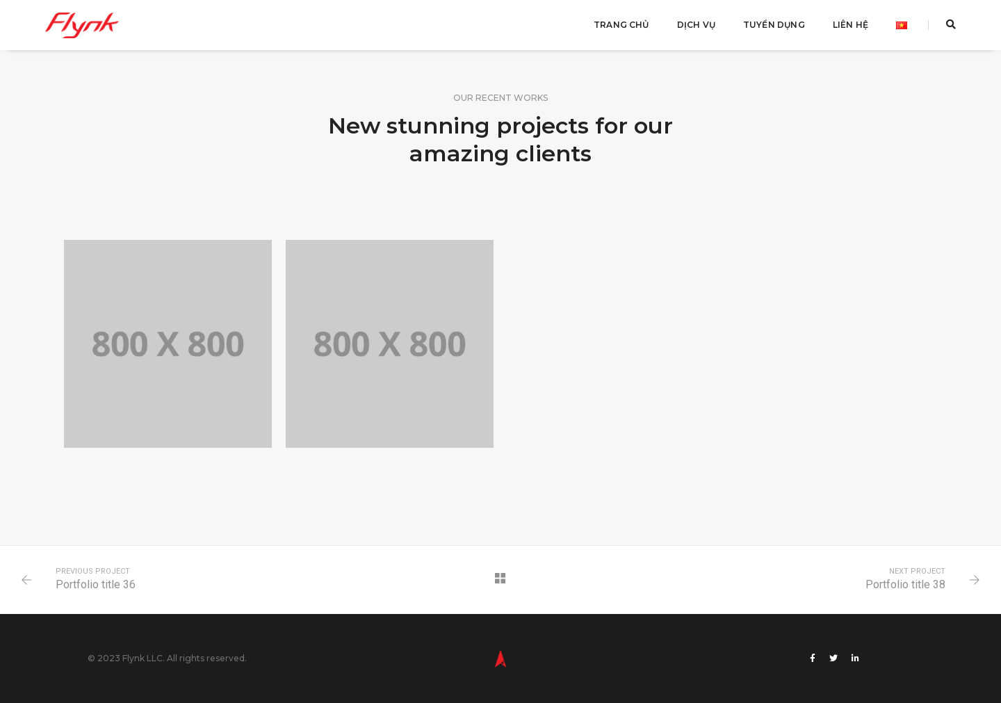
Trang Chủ (621, 24)
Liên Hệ (850, 24)
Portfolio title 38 (905, 584)
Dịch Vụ (696, 24)
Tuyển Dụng (774, 24)
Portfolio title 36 (96, 584)
